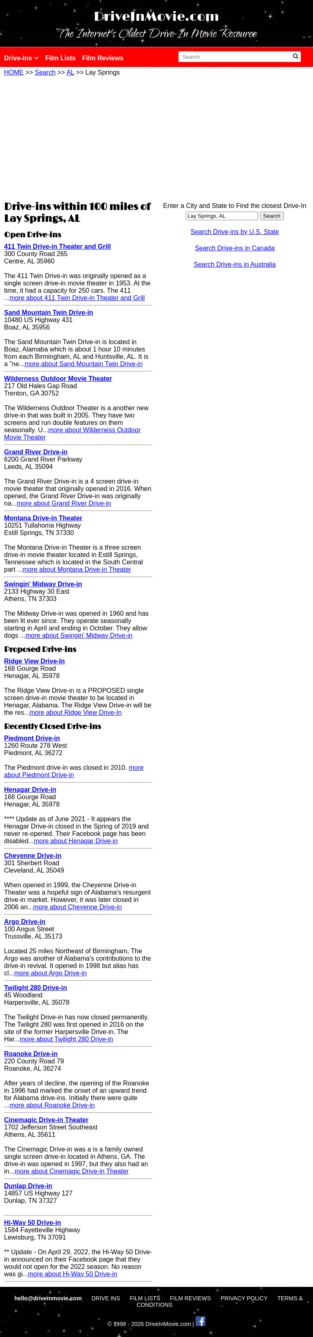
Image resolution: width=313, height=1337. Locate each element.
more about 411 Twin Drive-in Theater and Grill (77, 297)
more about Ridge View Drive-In (75, 712)
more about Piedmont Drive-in (73, 771)
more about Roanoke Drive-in (52, 1105)
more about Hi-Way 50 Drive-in (72, 1274)
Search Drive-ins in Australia (235, 264)
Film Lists (60, 58)
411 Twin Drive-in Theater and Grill (57, 246)
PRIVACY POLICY (243, 1298)
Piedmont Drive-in (32, 738)
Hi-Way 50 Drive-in (32, 1222)
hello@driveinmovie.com (48, 1298)
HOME (14, 72)
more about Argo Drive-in (50, 973)
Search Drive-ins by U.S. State (235, 231)
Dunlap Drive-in (28, 1185)
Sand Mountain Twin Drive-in (48, 312)
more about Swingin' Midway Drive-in (78, 635)
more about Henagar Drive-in (76, 841)
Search (45, 72)
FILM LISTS (145, 1298)
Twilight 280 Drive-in (35, 987)
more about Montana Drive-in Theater (76, 569)
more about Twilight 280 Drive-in (66, 1039)
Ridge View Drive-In (34, 661)
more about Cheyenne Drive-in (77, 907)
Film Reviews (102, 58)
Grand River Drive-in (36, 452)
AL (70, 72)
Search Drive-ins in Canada (235, 248)
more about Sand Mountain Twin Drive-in (83, 363)
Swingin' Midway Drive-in (43, 584)
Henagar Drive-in (30, 789)
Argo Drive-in (24, 921)
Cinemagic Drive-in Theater (46, 1119)
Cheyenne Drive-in (32, 855)
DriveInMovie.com (156, 17)
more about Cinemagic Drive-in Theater (72, 1171)
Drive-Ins (21, 58)
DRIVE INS (105, 1298)
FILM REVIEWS (190, 1298)
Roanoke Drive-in (31, 1053)
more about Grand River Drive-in (64, 503)
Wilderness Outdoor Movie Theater (58, 378)
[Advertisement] (78, 137)
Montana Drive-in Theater (43, 518)
